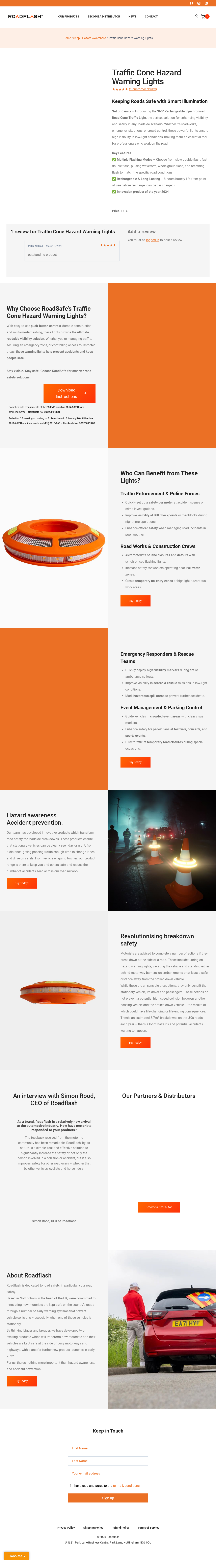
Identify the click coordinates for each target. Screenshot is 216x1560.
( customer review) (143, 89)
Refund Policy (120, 1527)
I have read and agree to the (104, 1485)
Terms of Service (148, 1527)
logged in (152, 240)
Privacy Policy (66, 1527)
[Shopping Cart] (205, 16)
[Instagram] (199, 3)
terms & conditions (126, 1486)
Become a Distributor (104, 16)
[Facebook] (191, 3)
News (132, 16)
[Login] (196, 16)
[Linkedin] (206, 3)
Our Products (68, 16)
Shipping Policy (93, 1527)
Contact (151, 16)
